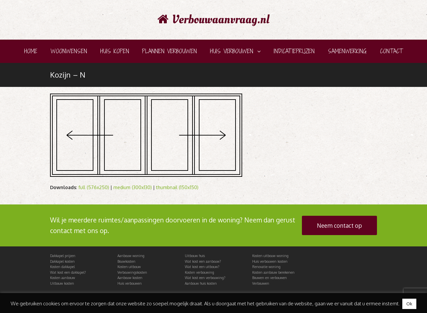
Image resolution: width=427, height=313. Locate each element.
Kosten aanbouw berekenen (273, 272)
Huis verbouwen (129, 283)
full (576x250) (93, 187)
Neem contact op (339, 225)
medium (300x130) (132, 187)
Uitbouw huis (195, 256)
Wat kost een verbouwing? (205, 278)
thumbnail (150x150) (177, 187)
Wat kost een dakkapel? (68, 272)
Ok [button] (409, 303)
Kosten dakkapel (62, 267)
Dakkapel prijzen (62, 256)
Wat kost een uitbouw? (202, 267)
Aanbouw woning (130, 256)
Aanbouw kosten (129, 278)
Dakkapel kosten (62, 261)
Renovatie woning (266, 267)
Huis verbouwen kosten (270, 261)
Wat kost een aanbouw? (203, 261)
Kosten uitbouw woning (270, 256)
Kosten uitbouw (129, 267)
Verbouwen (260, 283)
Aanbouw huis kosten (201, 283)
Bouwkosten (126, 261)
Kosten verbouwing (199, 272)
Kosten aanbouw (62, 278)
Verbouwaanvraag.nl (213, 19)
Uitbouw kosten (62, 283)
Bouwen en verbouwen (269, 278)
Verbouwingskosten (132, 272)
